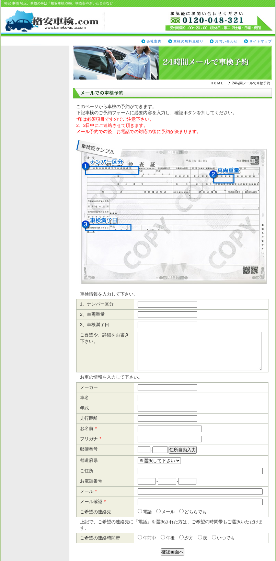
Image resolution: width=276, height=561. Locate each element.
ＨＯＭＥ (217, 83)
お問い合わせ (226, 41)
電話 (147, 511)
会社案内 (154, 41)
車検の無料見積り (188, 41)
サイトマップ (260, 41)
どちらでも (195, 511)
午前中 (149, 537)
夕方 (188, 537)
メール (167, 511)
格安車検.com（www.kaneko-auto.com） (54, 21)
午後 (170, 537)
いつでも (225, 537)
